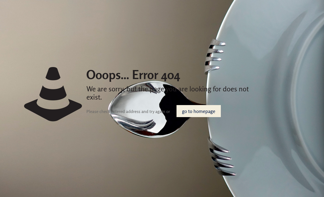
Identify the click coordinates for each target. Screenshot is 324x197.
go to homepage (198, 111)
